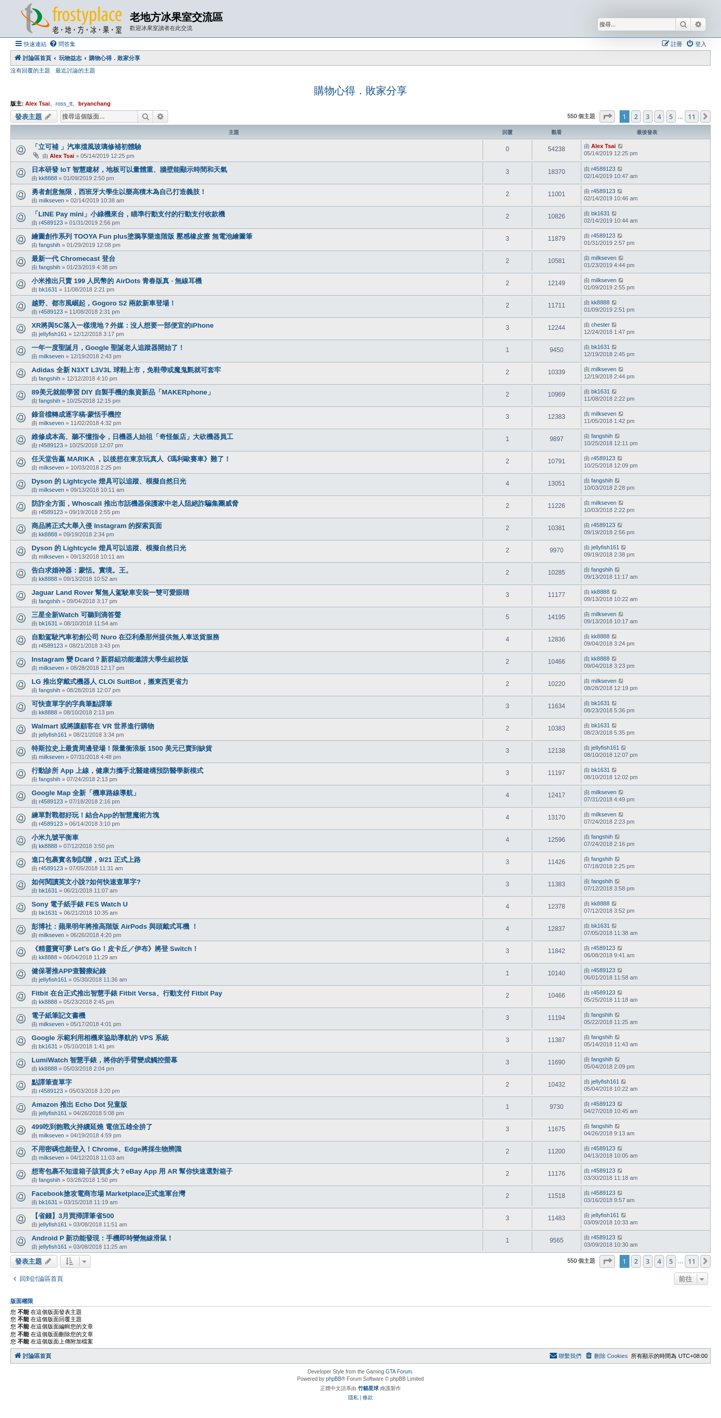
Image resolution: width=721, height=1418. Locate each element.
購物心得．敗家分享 (360, 90)
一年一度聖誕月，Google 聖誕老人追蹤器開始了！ (108, 348)
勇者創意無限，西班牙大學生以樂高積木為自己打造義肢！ (119, 192)
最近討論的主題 (75, 70)
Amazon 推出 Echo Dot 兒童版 (79, 1104)
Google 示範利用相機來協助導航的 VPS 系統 (100, 1038)
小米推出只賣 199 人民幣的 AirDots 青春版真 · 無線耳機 (117, 281)
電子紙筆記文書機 (58, 1015)
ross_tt (63, 103)
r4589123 (603, 169)
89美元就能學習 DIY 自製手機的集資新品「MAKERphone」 (123, 392)
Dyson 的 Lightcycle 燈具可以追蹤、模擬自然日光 (109, 481)
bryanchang (94, 103)
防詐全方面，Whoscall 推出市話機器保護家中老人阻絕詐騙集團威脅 (135, 503)
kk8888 (48, 178)
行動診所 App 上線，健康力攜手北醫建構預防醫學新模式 (117, 770)
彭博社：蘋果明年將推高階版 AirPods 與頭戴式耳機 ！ (115, 926)
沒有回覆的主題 (30, 70)
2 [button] (636, 116)
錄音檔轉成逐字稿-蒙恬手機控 (76, 414)
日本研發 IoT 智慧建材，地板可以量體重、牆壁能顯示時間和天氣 (129, 169)
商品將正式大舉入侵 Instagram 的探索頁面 (97, 526)
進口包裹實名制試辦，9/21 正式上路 (86, 860)
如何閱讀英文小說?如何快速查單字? (86, 882)
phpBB (333, 1379)
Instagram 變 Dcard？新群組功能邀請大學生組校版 (110, 659)
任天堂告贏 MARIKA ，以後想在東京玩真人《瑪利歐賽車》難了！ (131, 459)
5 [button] (671, 116)
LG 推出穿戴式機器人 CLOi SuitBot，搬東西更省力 (110, 681)
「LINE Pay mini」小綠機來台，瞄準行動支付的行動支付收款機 (128, 214)
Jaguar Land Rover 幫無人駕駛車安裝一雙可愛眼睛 (110, 592)
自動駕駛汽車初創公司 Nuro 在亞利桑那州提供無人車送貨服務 (125, 637)
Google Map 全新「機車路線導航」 (86, 793)
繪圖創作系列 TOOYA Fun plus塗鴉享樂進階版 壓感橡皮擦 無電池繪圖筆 (142, 236)
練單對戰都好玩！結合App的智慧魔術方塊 (95, 815)
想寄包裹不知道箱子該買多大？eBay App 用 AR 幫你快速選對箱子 (132, 1171)
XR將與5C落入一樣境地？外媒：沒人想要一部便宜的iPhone (123, 325)
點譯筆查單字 (52, 1082)
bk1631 (600, 213)
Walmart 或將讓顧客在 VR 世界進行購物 (93, 726)
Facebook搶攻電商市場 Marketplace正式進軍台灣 (108, 1193)
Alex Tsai (37, 103)
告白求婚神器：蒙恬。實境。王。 (82, 570)
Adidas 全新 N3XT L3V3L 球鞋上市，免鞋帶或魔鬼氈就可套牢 (126, 370)
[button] (607, 116)
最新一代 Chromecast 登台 (73, 258)
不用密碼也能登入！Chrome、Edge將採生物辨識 (107, 1149)
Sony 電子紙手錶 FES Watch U (80, 904)
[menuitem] (62, 44)
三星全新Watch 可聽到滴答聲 (76, 615)
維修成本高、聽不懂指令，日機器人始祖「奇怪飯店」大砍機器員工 (132, 437)
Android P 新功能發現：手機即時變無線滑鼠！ (102, 1238)
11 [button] (692, 116)
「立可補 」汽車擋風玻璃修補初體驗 (86, 147)
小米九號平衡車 (55, 837)
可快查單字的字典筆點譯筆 (72, 704)
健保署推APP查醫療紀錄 (69, 971)
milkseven (51, 200)
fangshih (50, 245)
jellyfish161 (53, 334)
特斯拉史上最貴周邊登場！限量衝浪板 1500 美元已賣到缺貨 (122, 748)
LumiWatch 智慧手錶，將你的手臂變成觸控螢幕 (104, 1060)
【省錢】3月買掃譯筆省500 (73, 1216)
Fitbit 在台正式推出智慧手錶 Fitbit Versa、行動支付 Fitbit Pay (127, 993)
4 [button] (659, 116)
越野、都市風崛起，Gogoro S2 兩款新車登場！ (104, 303)
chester (600, 324)
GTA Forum (398, 1372)
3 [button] (648, 116)
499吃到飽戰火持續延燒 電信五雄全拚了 (92, 1127)
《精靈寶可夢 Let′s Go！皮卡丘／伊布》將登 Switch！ (115, 949)
